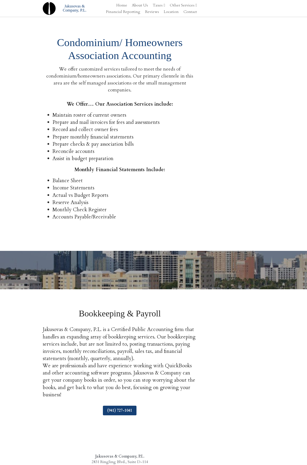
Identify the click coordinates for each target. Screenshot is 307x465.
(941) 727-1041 (153, 374)
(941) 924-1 (150, 432)
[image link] (49, 8)
